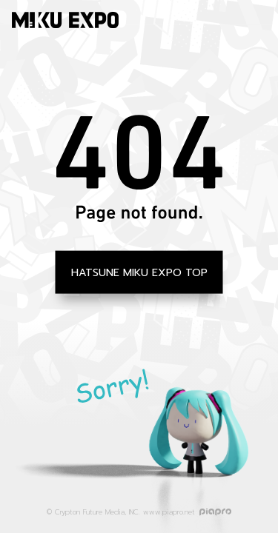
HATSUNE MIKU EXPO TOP (139, 272)
